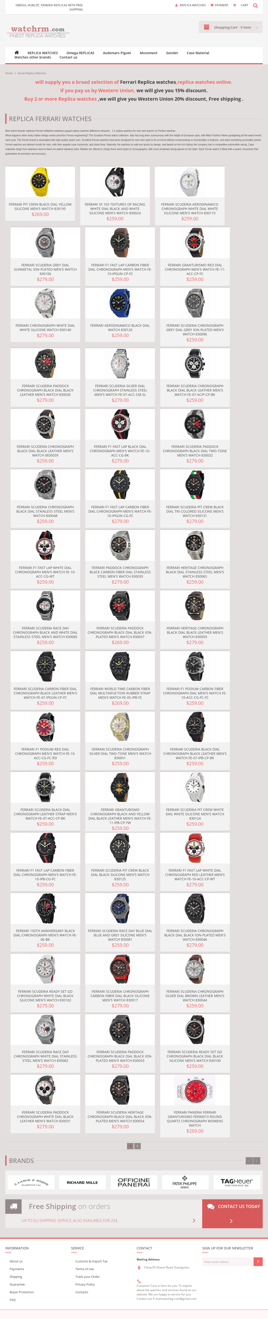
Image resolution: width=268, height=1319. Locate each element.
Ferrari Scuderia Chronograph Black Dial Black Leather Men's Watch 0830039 (45, 450)
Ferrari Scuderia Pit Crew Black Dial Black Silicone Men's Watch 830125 (120, 874)
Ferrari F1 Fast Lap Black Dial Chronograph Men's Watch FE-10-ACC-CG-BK (120, 450)
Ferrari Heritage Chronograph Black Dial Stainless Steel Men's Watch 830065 (195, 572)
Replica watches (193, 5)
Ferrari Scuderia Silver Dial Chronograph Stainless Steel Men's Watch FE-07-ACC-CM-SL (120, 390)
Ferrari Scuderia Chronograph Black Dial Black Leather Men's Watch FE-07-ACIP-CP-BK (194, 390)
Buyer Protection (22, 1292)
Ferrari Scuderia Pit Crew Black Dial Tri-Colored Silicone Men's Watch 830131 (195, 511)
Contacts (81, 1292)
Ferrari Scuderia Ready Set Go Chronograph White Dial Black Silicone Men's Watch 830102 (45, 995)
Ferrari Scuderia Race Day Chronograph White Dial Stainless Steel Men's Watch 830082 (45, 1056)
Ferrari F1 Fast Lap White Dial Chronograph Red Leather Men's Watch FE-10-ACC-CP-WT (195, 874)
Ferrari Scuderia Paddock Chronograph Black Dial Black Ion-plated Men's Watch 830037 (120, 632)
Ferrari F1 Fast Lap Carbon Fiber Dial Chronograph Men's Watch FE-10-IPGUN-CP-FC (120, 269)
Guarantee (17, 1284)
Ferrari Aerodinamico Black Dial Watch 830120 (120, 327)
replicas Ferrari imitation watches (45, 131)
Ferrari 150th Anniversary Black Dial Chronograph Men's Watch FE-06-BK (45, 935)
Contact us (68, 57)
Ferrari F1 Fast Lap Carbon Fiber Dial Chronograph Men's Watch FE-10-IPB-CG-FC (45, 874)
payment (221, 5)
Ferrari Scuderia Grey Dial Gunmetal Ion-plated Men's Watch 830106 (45, 269)
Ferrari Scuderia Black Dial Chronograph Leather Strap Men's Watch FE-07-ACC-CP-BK (45, 814)
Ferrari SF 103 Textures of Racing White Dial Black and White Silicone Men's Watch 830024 (115, 208)
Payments (17, 1269)
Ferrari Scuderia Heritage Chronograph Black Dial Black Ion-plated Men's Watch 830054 (120, 1116)
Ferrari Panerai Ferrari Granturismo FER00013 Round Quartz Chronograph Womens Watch (195, 1119)
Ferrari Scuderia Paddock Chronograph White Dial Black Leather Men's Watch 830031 (45, 1116)
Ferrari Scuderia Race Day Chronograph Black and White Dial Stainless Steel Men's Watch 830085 (45, 632)
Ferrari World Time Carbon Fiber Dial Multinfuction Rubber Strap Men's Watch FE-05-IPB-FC (120, 693)
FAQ (13, 1300)
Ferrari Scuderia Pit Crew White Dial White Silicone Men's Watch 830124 (195, 814)
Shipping (16, 1276)
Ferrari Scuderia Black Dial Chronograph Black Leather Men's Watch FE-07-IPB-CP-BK (195, 753)
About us (16, 1261)
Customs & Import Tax (91, 1261)
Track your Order (87, 1276)
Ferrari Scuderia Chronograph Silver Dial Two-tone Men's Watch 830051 (120, 753)
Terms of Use (84, 1269)
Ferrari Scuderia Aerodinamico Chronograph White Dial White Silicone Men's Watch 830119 (189, 208)
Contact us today (233, 1213)
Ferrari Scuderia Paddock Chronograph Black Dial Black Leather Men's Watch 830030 (45, 390)
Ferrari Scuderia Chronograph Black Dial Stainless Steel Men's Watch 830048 (45, 511)
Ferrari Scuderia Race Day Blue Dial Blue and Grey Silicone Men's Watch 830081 (120, 935)
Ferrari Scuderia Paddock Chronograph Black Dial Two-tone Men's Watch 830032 (195, 450)
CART (244, 5)
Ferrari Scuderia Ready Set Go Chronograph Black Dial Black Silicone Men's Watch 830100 (195, 1056)
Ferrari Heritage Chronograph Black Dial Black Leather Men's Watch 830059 (195, 632)
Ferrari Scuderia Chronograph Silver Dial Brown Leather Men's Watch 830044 (194, 995)
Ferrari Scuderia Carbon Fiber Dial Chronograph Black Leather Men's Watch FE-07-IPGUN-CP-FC (45, 693)
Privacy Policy (85, 1284)
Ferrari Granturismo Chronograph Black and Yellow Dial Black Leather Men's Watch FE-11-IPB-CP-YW (120, 816)
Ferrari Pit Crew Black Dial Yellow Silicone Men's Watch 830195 (40, 206)
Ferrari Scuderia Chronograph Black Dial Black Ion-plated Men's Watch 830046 (195, 935)
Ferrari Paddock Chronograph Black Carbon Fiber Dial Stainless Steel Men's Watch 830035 (120, 572)
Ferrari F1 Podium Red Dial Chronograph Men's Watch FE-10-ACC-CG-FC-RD (45, 753)
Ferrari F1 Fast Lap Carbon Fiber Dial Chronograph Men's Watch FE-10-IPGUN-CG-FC (120, 511)
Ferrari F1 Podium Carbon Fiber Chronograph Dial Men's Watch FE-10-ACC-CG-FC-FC (195, 693)
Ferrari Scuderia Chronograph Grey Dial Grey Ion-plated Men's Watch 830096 (195, 329)
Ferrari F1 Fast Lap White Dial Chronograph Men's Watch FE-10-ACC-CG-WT (45, 572)
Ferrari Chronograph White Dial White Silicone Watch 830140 (45, 327)
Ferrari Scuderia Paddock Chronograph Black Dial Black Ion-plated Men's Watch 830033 (120, 1056)
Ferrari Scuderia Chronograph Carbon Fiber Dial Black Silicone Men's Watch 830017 (120, 995)
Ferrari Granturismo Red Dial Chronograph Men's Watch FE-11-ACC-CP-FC (195, 269)
